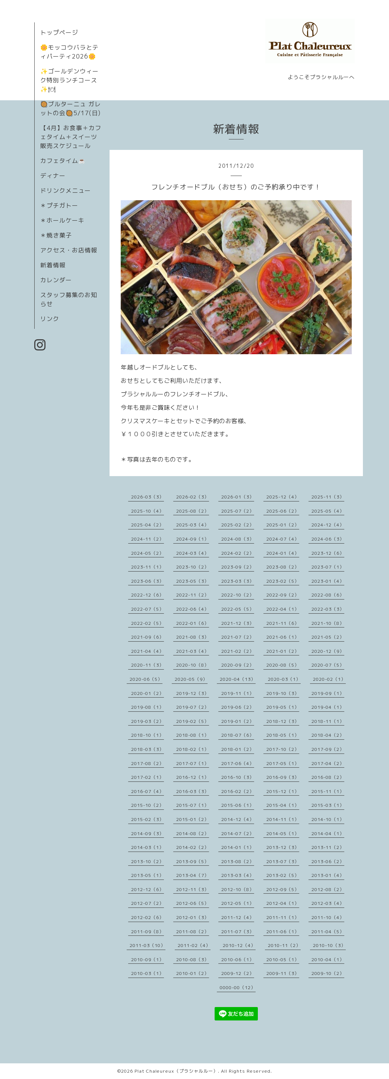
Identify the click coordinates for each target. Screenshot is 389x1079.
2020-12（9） (327, 651)
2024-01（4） (282, 553)
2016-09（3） (282, 777)
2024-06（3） (327, 539)
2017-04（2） (327, 763)
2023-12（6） (327, 553)
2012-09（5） (282, 889)
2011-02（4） (194, 945)
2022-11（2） (192, 595)
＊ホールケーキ (62, 220)
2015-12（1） (282, 791)
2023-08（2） (282, 567)
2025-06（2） (282, 511)
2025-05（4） (327, 511)
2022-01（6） (192, 623)
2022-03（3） (327, 609)
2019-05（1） (282, 707)
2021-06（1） (282, 637)
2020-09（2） (237, 665)
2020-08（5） (282, 665)
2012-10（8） (237, 889)
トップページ (59, 32)
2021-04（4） (147, 651)
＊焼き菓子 (56, 235)
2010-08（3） (192, 959)
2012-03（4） (327, 903)
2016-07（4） (147, 791)
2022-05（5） (237, 609)
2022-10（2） (237, 595)
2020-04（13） (238, 679)
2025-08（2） (192, 511)
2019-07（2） (192, 707)
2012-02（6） (147, 917)
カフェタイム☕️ (63, 161)
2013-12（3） (282, 847)
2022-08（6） (327, 595)
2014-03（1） (147, 847)
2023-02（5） (282, 581)
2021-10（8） (327, 623)
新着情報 (53, 265)
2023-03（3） (237, 581)
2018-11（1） (327, 721)
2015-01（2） (192, 819)
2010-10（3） (329, 945)
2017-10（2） (282, 749)
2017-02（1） (147, 777)
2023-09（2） (237, 567)
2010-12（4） (239, 945)
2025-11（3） (327, 497)
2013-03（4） (237, 875)
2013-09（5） (192, 861)
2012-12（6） (147, 889)
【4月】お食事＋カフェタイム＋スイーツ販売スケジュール (70, 137)
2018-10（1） (147, 735)
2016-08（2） (327, 777)
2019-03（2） (147, 721)
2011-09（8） (147, 931)
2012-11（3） (192, 889)
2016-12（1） (192, 777)
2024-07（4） (282, 539)
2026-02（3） (192, 497)
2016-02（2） (237, 791)
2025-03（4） (192, 525)
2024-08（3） (237, 539)
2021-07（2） (237, 637)
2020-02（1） (329, 679)
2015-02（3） (147, 819)
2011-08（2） (192, 931)
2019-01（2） (237, 721)
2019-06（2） (237, 707)
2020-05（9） (191, 679)
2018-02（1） (192, 749)
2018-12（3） (282, 721)
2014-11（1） (282, 819)
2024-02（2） (237, 553)
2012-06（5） (192, 903)
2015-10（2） (147, 805)
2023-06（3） (147, 581)
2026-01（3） (237, 497)
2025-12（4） (282, 497)
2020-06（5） (146, 679)
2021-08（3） (192, 637)
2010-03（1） (147, 973)
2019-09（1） (327, 693)
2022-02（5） (147, 623)
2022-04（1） (282, 609)
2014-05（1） (282, 833)
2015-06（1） (237, 805)
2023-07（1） (327, 567)
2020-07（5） (327, 665)
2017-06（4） (237, 763)
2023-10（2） (192, 567)
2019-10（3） (282, 693)
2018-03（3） (147, 749)
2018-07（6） (237, 735)
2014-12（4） (237, 819)
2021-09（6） (147, 637)
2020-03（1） (284, 679)
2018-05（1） (282, 735)
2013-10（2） (147, 861)
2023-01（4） (327, 581)
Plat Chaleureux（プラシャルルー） (176, 1071)
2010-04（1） (327, 959)
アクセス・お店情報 (68, 250)
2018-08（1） (192, 735)
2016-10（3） (237, 777)
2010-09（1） (147, 959)
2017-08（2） (147, 763)
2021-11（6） (282, 623)
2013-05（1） (147, 875)
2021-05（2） (327, 637)
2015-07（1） (192, 805)
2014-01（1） (237, 847)
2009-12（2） (237, 973)
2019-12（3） (192, 693)
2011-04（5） (327, 931)
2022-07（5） (147, 609)
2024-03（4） (192, 553)
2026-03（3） (147, 497)
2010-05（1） (282, 959)
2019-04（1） (327, 707)
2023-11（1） (147, 567)
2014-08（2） (192, 833)
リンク (49, 319)
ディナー (53, 176)
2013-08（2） (237, 861)
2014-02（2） (192, 847)
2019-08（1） (147, 707)
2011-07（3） (237, 931)
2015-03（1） (327, 805)
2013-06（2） (327, 861)
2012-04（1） (282, 903)
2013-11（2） (327, 847)
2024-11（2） (147, 539)
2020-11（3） (147, 665)
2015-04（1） (282, 805)
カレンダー (56, 280)
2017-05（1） (282, 763)
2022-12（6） (147, 595)
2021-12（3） (237, 623)
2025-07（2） (237, 511)
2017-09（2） (327, 749)
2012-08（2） (327, 889)
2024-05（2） (147, 553)
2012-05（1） (237, 903)
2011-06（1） (282, 931)
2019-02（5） (192, 721)
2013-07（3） (282, 861)
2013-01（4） (327, 875)
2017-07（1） (192, 763)
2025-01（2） (282, 525)
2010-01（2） (192, 973)
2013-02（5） (282, 875)
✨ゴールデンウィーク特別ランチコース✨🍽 (69, 80)
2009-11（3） (282, 973)
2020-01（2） (147, 693)
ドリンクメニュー (65, 190)
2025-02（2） (237, 525)
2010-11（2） (284, 945)
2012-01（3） (192, 917)
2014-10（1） (327, 819)
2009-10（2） (327, 973)
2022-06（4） (192, 609)
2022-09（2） (282, 595)
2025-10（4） (147, 511)
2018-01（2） (237, 749)
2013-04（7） (192, 875)
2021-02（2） (237, 651)
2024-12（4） (327, 525)
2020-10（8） (192, 665)
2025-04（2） (147, 525)
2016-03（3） (192, 791)
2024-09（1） (192, 539)
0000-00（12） (238, 987)
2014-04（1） (327, 833)
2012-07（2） (147, 903)
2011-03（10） (147, 945)
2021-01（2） (282, 651)
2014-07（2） (237, 833)
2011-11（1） (282, 917)
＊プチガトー (59, 205)
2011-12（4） (237, 917)
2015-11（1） (327, 791)
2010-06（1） (237, 959)
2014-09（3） (147, 833)
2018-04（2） (327, 735)
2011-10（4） (327, 917)
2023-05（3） (192, 581)
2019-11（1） (237, 693)
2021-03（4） (192, 651)
